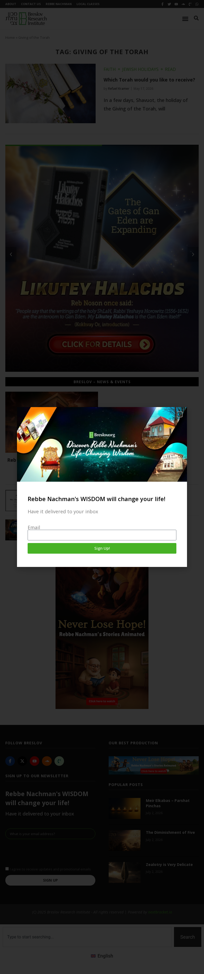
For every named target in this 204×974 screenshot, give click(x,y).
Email (34, 527)
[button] (180, 414)
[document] (102, 487)
